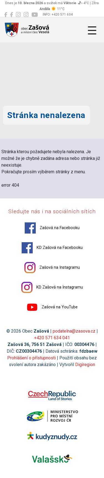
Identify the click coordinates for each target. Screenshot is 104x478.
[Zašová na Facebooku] (5, 14)
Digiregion (85, 364)
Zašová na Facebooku (52, 228)
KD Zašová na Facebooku (52, 247)
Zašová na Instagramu (52, 267)
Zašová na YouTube (52, 307)
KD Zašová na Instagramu (52, 287)
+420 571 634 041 (52, 337)
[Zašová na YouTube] (34, 14)
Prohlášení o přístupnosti (31, 358)
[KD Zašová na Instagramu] (26, 14)
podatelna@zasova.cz (74, 331)
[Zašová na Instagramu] (18, 14)
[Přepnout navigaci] (92, 30)
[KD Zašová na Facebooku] (11, 14)
